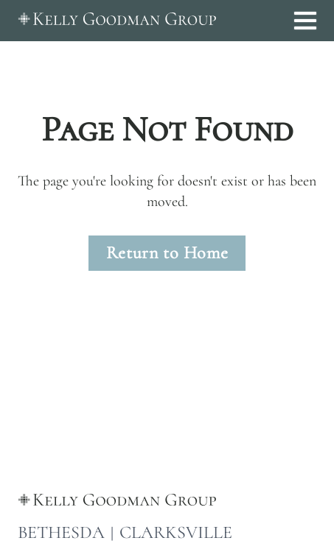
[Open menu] (305, 20)
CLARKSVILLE (175, 532)
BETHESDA (61, 532)
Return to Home (167, 252)
